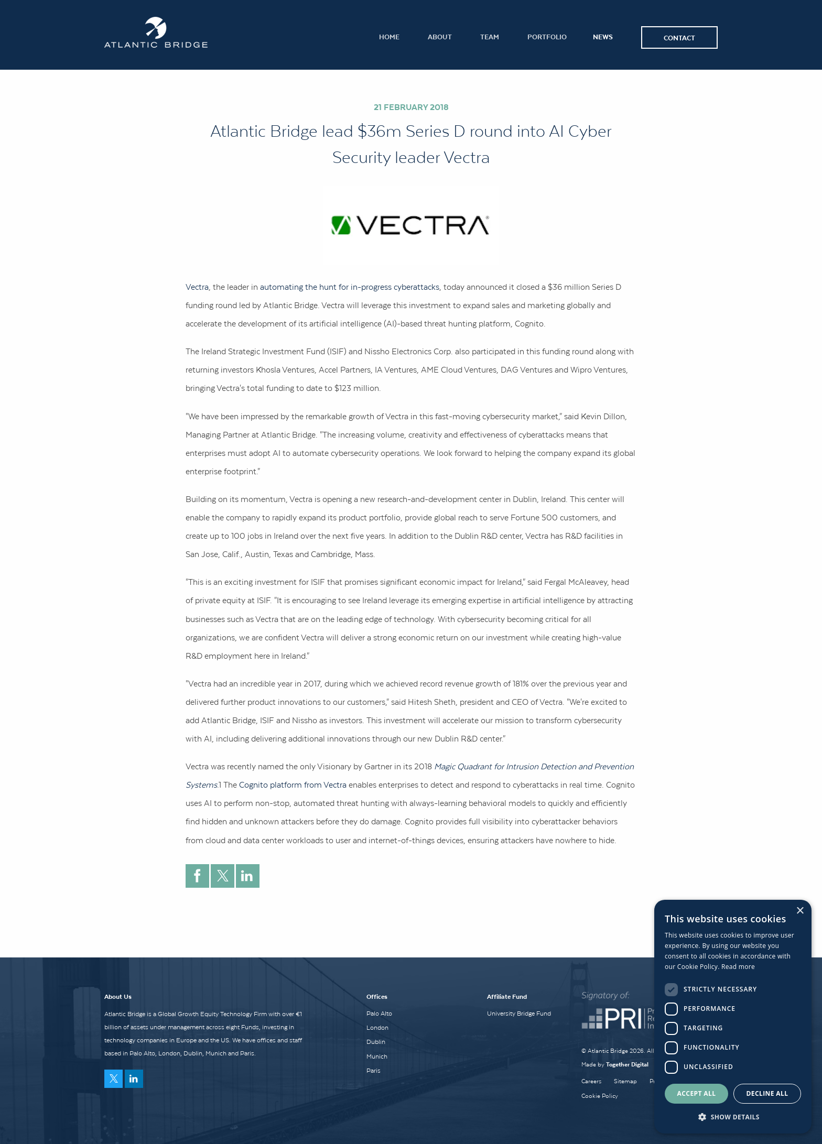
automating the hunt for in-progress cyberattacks (349, 286)
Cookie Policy (599, 1095)
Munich (376, 1056)
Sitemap (625, 1081)
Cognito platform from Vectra (293, 784)
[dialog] (733, 1017)
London (377, 1027)
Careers (591, 1081)
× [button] (800, 911)
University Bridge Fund (519, 1013)
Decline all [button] (767, 1093)
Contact (679, 37)
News (603, 36)
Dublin (375, 1041)
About (440, 36)
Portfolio (547, 36)
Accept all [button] (696, 1093)
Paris (373, 1070)
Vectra (197, 286)
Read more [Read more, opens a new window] (738, 966)
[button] (733, 1116)
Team (489, 36)
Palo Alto (379, 1013)
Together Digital (627, 1064)
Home (389, 36)
